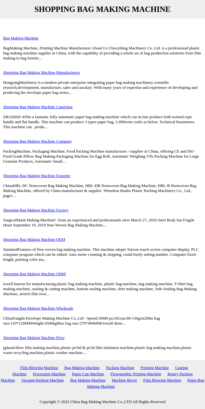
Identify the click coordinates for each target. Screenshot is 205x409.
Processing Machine (49, 373)
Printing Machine (155, 367)
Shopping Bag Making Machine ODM (34, 273)
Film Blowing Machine (39, 367)
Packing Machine (120, 367)
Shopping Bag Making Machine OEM (34, 239)
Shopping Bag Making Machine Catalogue (37, 106)
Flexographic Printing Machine (135, 373)
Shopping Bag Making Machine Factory (35, 210)
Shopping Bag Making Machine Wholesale (38, 308)
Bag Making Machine (20, 38)
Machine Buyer (124, 380)
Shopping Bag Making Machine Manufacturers (41, 72)
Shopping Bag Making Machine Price (33, 337)
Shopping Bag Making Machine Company (37, 141)
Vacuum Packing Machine (42, 380)
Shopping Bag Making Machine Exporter (36, 175)
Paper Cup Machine (88, 373)
